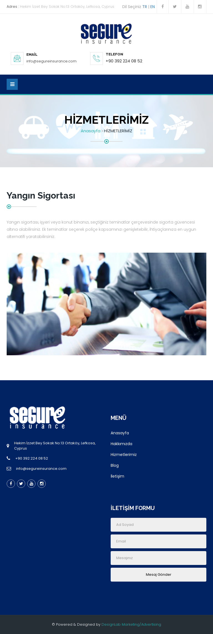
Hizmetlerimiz (124, 454)
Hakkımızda (121, 444)
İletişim (117, 476)
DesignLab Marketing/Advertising (131, 624)
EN (153, 6)
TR (144, 6)
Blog (115, 465)
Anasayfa (90, 131)
